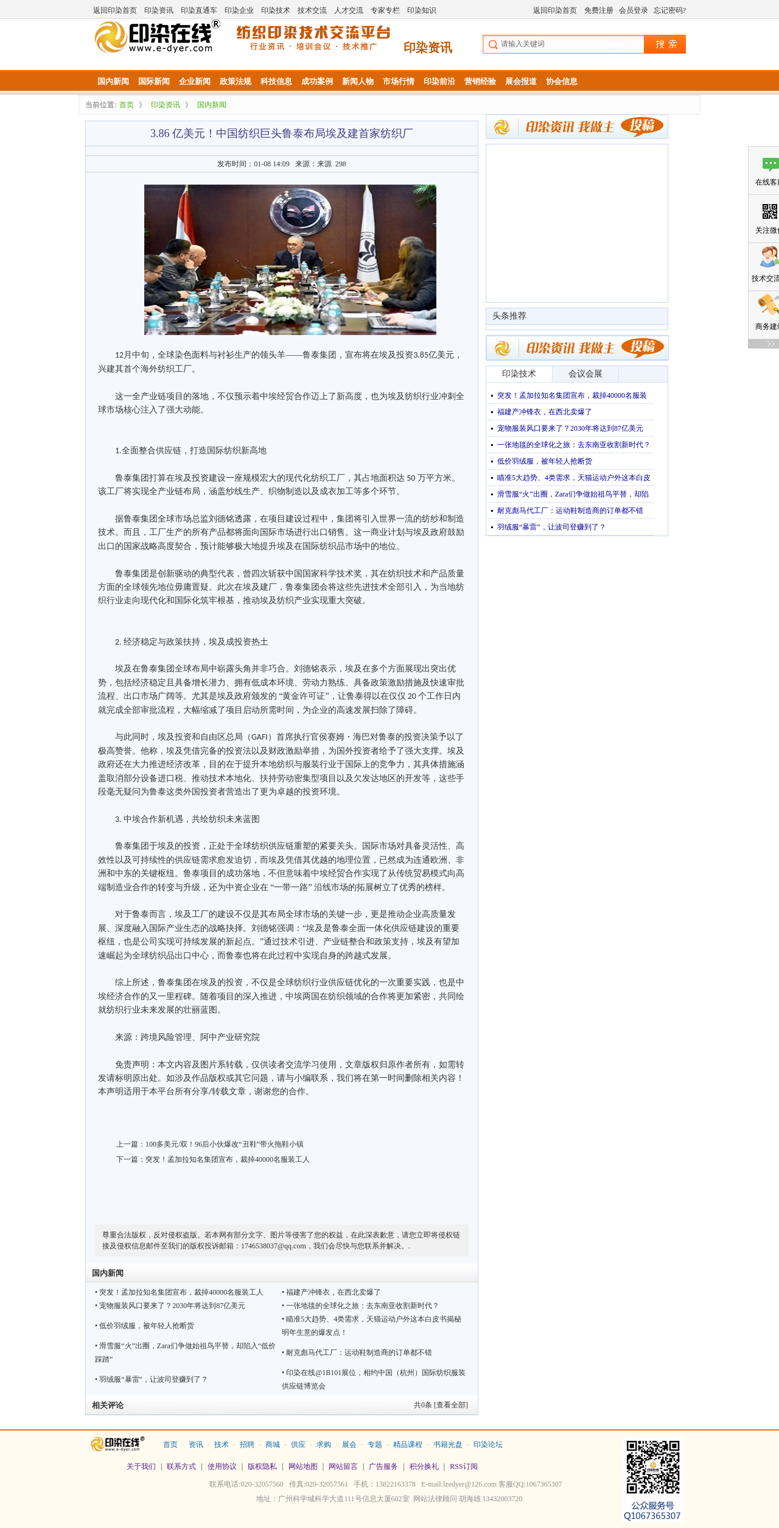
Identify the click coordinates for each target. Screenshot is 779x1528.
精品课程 (407, 1444)
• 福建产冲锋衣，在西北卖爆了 (331, 1292)
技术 (221, 1444)
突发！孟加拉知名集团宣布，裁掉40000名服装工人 (227, 1159)
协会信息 (562, 81)
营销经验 (480, 81)
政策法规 (235, 81)
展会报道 (521, 81)
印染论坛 (488, 1444)
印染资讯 (158, 10)
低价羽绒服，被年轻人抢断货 (544, 461)
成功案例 (317, 81)
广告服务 (383, 1466)
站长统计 (389, 1516)
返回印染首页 (115, 10)
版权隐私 (262, 1466)
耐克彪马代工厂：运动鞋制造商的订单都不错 (570, 510)
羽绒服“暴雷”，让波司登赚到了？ (551, 527)
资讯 (196, 1444)
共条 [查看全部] (441, 1405)
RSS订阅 (463, 1466)
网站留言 (343, 1466)
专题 (375, 1444)
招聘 (247, 1444)
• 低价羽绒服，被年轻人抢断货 (144, 1325)
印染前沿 (439, 81)
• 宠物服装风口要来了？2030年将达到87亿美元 (170, 1305)
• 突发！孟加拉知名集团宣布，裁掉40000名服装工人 (179, 1292)
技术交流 (312, 10)
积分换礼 (424, 1466)
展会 (349, 1444)
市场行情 (398, 81)
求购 (323, 1444)
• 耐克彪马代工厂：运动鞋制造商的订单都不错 (357, 1352)
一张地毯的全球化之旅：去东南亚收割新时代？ (574, 444)
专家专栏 (385, 10)
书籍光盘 (448, 1444)
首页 (126, 105)
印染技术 (275, 10)
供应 (298, 1444)
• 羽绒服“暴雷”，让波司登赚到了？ (151, 1379)
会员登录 (633, 10)
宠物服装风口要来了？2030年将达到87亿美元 (570, 428)
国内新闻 (113, 81)
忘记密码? (670, 10)
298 (340, 164)
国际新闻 (154, 81)
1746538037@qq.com (273, 1246)
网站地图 (303, 1466)
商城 (272, 1444)
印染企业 (239, 10)
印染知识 (421, 10)
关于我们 (141, 1466)
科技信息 (276, 81)
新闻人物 (358, 81)
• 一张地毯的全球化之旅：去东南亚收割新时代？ (360, 1305)
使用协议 (222, 1466)
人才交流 (348, 10)
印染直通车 (199, 10)
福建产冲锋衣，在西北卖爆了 (544, 412)
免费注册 (598, 10)
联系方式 (181, 1466)
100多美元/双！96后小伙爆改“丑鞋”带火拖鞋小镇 (224, 1144)
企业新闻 (195, 81)
